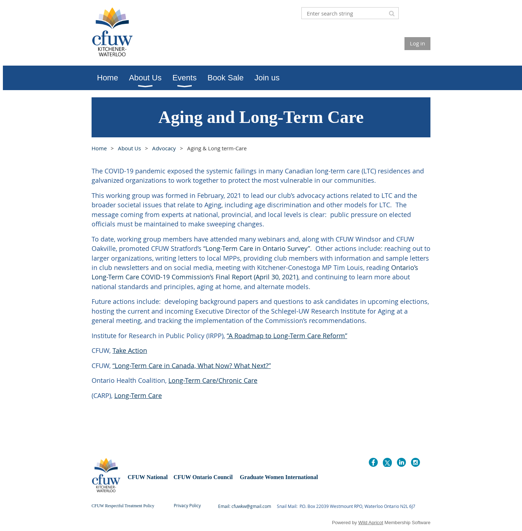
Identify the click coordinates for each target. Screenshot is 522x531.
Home (99, 148)
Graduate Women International (279, 477)
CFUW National (148, 477)
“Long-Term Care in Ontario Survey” (256, 248)
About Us (129, 148)
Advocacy (164, 148)
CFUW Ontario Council (202, 477)
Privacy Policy (187, 505)
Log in (417, 43)
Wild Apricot (370, 522)
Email (223, 506)
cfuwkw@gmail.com (251, 506)
